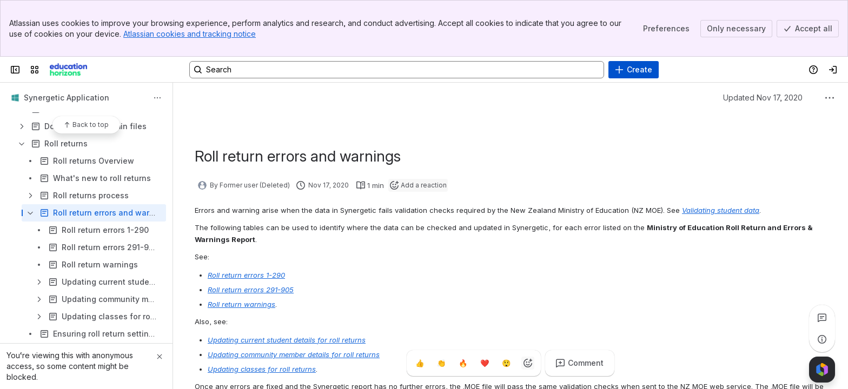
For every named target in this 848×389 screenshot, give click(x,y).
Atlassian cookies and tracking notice (189, 33)
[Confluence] (68, 69)
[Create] (633, 69)
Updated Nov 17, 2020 (763, 97)
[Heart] (484, 363)
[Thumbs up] (419, 363)
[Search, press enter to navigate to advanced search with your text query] (396, 69)
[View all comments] (822, 317)
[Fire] (463, 363)
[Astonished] (506, 363)
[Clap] (441, 363)
